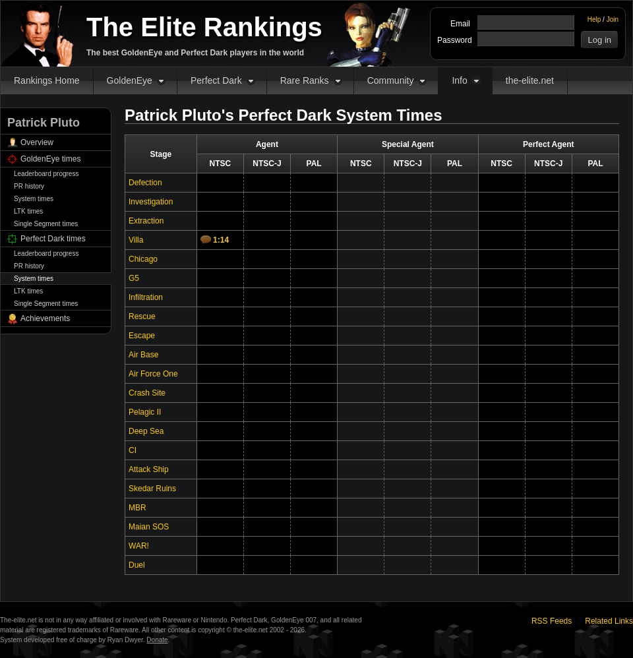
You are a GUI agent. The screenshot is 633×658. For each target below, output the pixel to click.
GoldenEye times (50, 159)
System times (33, 198)
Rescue (142, 316)
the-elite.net (530, 80)
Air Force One (153, 373)
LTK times (28, 211)
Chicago (143, 259)
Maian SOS (149, 526)
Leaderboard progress (46, 173)
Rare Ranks (304, 80)
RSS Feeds (551, 621)
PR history (29, 186)
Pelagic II (145, 412)
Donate (156, 639)
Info (459, 80)
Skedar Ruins (152, 488)
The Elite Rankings (204, 27)
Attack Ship (149, 469)
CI (132, 450)
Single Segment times (46, 223)
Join (612, 19)
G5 (134, 278)
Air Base (143, 354)
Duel (137, 565)
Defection (145, 182)
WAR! (139, 546)
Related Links (609, 621)
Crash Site (147, 393)
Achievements (45, 318)
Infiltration (146, 297)
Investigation (151, 201)
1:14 (221, 240)
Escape (142, 335)
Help (594, 19)
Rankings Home (47, 80)
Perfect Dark (216, 80)
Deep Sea (146, 431)
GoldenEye (129, 80)
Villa (136, 240)
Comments (205, 239)
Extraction (146, 220)
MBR (137, 507)
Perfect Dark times (53, 238)
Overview (36, 142)
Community (390, 80)
